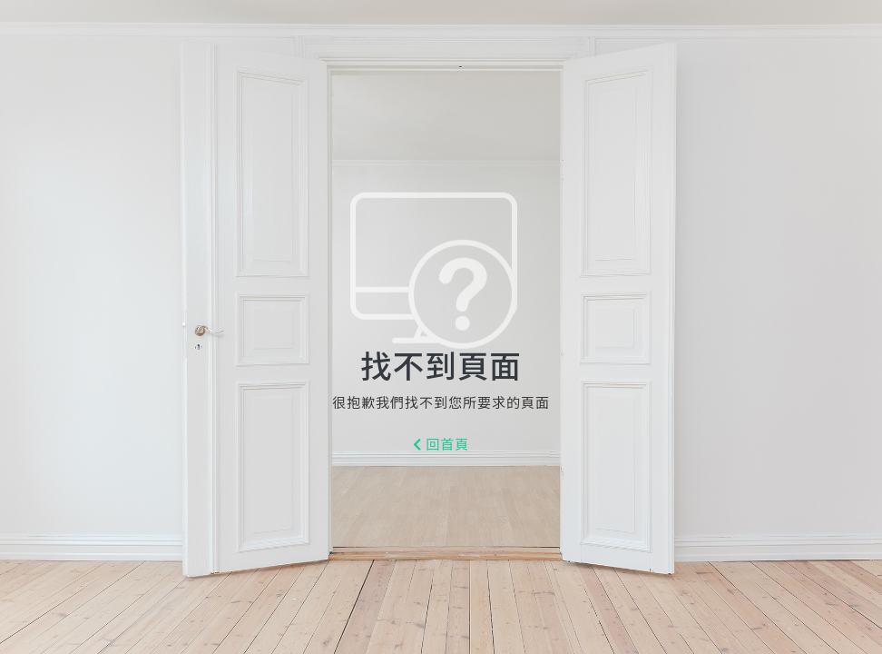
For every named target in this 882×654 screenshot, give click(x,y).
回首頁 (441, 445)
